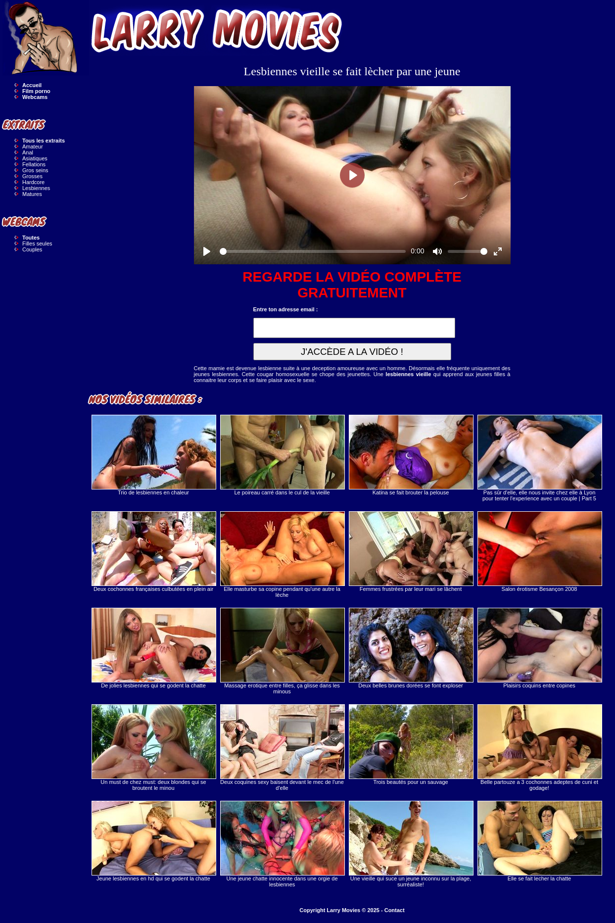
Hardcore (33, 182)
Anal (27, 152)
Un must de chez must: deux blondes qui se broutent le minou (153, 747)
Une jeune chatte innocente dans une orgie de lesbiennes (282, 844)
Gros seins (35, 170)
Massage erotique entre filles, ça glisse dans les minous (282, 651)
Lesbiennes (36, 188)
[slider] (313, 251)
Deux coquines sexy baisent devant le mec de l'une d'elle (282, 747)
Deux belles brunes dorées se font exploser (411, 648)
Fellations (34, 164)
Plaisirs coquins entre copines (539, 648)
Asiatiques (34, 158)
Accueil (32, 85)
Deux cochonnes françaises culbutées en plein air (153, 551)
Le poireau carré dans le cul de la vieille (282, 455)
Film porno (36, 91)
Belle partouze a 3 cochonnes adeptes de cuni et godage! (539, 747)
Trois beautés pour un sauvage (411, 744)
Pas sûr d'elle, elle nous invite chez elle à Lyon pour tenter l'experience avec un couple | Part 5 (539, 458)
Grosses (32, 176)
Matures (32, 194)
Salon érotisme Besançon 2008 (539, 551)
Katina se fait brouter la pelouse (411, 455)
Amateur (32, 146)
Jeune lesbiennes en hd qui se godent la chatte (153, 841)
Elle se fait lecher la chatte (539, 841)
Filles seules (37, 243)
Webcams (34, 97)
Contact (394, 910)
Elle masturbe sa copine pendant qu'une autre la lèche (282, 554)
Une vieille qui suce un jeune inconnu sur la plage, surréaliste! (411, 844)
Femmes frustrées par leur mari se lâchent (411, 551)
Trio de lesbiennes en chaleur (153, 455)
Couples (32, 249)
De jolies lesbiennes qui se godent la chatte (153, 648)
